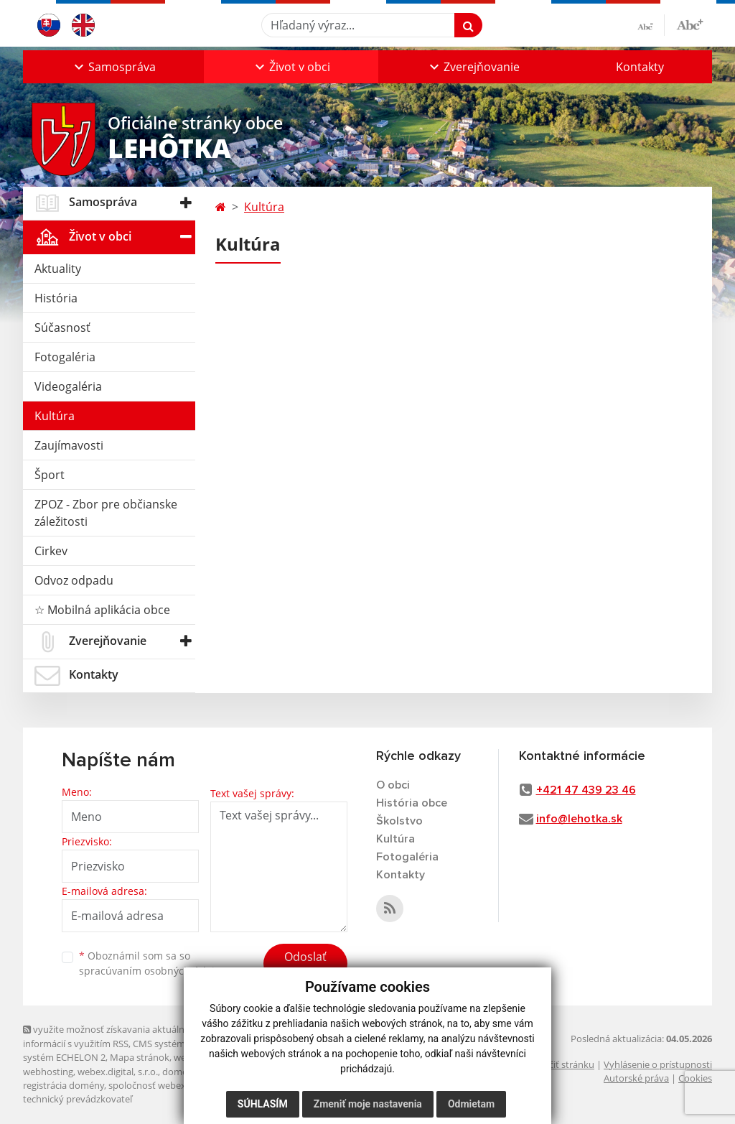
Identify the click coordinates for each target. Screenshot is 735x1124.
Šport (49, 475)
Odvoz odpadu (73, 580)
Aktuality (57, 269)
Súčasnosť (62, 327)
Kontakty (640, 67)
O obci (393, 785)
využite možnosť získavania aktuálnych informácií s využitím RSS (111, 1036)
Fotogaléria (64, 357)
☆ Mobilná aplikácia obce (102, 610)
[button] (113, 66)
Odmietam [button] (471, 1104)
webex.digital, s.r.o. (118, 1071)
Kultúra (54, 416)
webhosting (48, 1071)
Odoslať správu (305, 965)
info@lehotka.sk (579, 819)
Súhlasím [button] (263, 1104)
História (56, 298)
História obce (411, 803)
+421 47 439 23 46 (586, 790)
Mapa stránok (139, 1057)
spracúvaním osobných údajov (152, 970)
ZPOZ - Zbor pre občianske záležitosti (105, 512)
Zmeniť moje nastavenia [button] (368, 1104)
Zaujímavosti (68, 445)
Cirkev (50, 551)
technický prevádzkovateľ (77, 1098)
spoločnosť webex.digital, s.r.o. (173, 1085)
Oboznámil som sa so (152, 963)
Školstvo (399, 821)
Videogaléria (68, 386)
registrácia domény (63, 1085)
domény (179, 1071)
